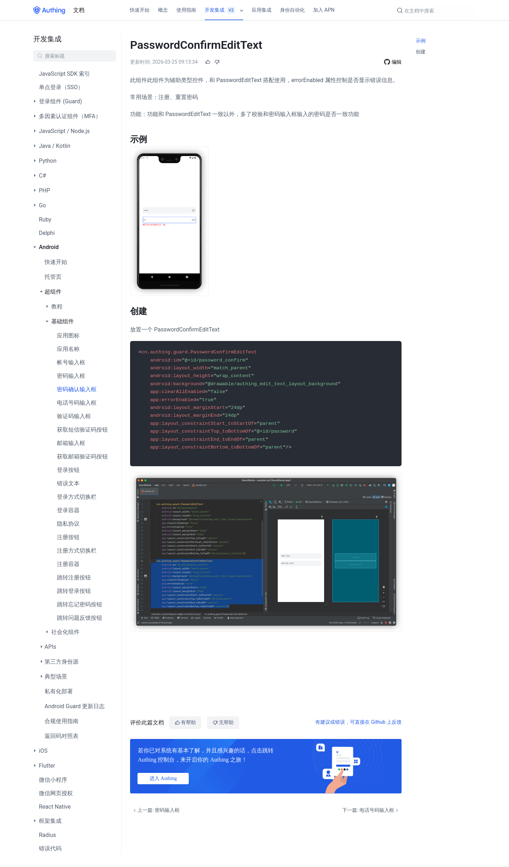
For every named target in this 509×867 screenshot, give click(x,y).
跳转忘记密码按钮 (79, 604)
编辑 (397, 62)
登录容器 (68, 510)
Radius (47, 835)
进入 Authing (163, 778)
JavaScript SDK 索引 (64, 73)
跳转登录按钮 (74, 591)
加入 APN (323, 10)
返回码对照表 (61, 736)
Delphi (47, 233)
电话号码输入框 (76, 402)
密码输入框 (71, 375)
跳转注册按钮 (74, 577)
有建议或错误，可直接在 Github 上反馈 (358, 722)
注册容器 (68, 564)
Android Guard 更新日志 (75, 706)
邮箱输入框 (71, 443)
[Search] (434, 11)
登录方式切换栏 (76, 496)
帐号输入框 (71, 362)
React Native (55, 806)
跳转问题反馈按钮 (79, 617)
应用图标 (68, 335)
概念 (163, 10)
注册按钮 (68, 537)
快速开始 (140, 10)
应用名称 (68, 349)
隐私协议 (68, 523)
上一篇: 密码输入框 (156, 810)
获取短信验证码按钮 (82, 429)
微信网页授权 (56, 793)
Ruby (45, 219)
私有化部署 (59, 691)
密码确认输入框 (76, 389)
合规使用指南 (61, 721)
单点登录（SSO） (61, 87)
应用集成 (261, 10)
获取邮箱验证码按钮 (82, 456)
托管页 (53, 276)
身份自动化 (292, 10)
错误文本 (68, 483)
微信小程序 (53, 779)
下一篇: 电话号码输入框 (371, 810)
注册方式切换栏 (76, 550)
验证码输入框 (74, 416)
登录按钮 (68, 470)
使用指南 (186, 10)
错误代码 (50, 848)
